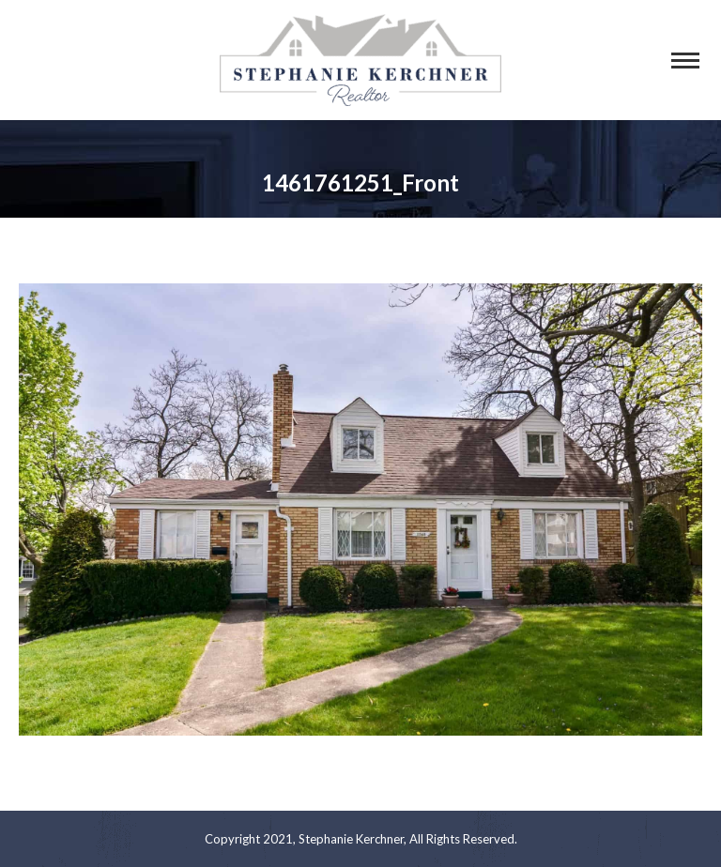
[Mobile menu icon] (685, 60)
